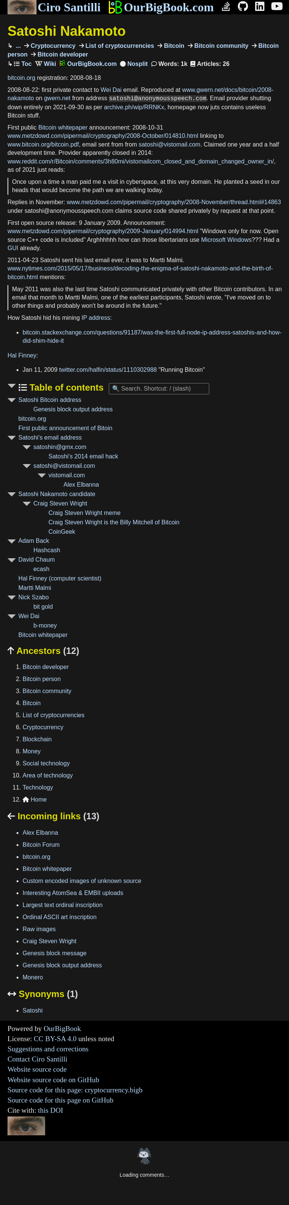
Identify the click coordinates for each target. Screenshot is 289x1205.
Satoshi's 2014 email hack (83, 456)
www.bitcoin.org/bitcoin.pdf (43, 144)
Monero (33, 977)
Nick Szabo (33, 597)
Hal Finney (22, 355)
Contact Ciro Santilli (37, 1059)
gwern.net (57, 98)
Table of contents (65, 387)
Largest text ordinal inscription (63, 905)
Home (35, 799)
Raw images (39, 929)
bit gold (43, 606)
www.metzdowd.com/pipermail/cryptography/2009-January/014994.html (103, 231)
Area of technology (48, 775)
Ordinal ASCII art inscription (60, 917)
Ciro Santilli (54, 7)
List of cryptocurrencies (119, 46)
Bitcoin (173, 46)
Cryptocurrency (52, 46)
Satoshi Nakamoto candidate (57, 494)
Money (32, 751)
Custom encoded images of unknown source (82, 881)
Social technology (46, 763)
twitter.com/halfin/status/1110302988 (108, 370)
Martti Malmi (34, 588)
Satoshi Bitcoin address (49, 400)
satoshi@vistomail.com (170, 144)
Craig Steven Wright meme (85, 513)
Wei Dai (111, 90)
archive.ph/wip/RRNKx (134, 107)
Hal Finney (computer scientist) (60, 578)
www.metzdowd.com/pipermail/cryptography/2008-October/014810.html (103, 136)
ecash (41, 569)
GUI (13, 248)
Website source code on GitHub (53, 1080)
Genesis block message (55, 953)
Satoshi (33, 1010)
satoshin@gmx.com (60, 447)
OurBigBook (62, 1028)
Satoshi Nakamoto (67, 31)
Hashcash (46, 550)
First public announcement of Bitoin (65, 428)
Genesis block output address (73, 409)
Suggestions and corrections (48, 1049)
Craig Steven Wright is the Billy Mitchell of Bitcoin (114, 522)
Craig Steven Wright (60, 503)
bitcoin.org (21, 78)
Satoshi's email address (50, 437)
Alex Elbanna (81, 484)
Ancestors (43, 651)
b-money (45, 625)
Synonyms (43, 994)
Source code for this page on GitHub (60, 1100)
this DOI (50, 1110)
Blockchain (37, 739)
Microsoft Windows (226, 240)
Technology (38, 787)
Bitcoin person (42, 679)
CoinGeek (62, 531)
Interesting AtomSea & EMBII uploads (73, 893)
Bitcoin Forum (41, 845)
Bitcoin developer (62, 54)
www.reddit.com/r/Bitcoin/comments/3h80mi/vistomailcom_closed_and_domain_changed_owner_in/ (141, 161)
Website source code (37, 1069)
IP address (96, 318)
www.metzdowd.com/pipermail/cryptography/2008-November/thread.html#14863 (174, 202)
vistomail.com (67, 475)
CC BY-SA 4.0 (55, 1039)
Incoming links (53, 816)
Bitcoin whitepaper (63, 127)
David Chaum (36, 559)
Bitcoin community (220, 46)
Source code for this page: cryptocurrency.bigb (75, 1090)
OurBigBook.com (161, 7)
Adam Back (33, 541)
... (17, 46)
